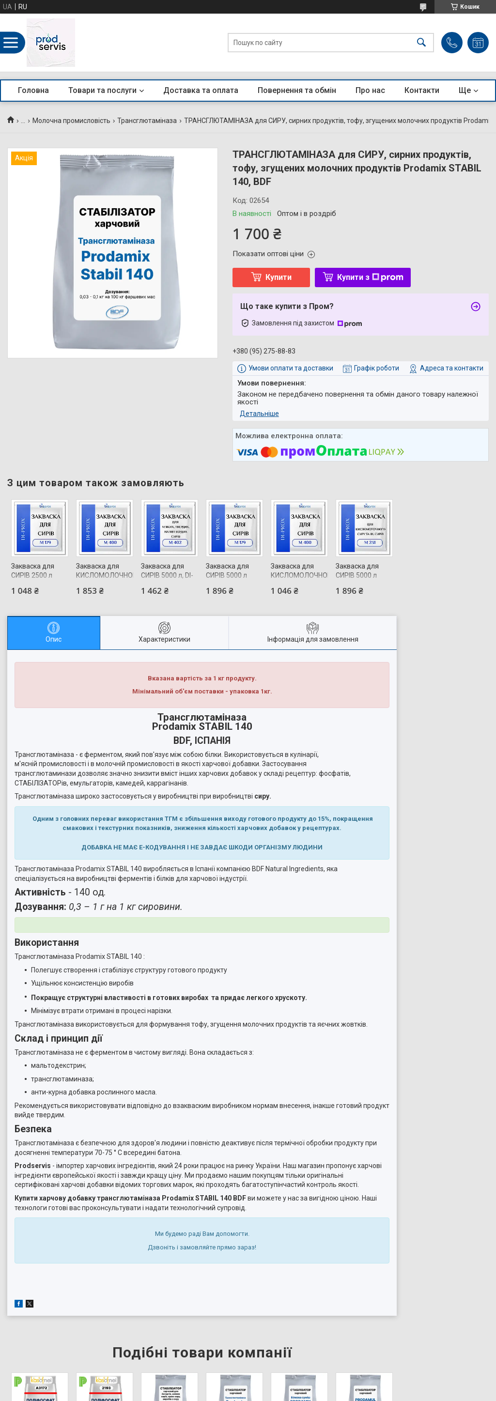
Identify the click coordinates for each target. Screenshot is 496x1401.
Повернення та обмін (297, 90)
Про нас (370, 90)
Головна (33, 90)
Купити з (370, 277)
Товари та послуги (102, 90)
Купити (278, 277)
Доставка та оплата (200, 90)
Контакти (421, 90)
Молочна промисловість (71, 120)
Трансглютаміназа (147, 120)
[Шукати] (421, 43)
